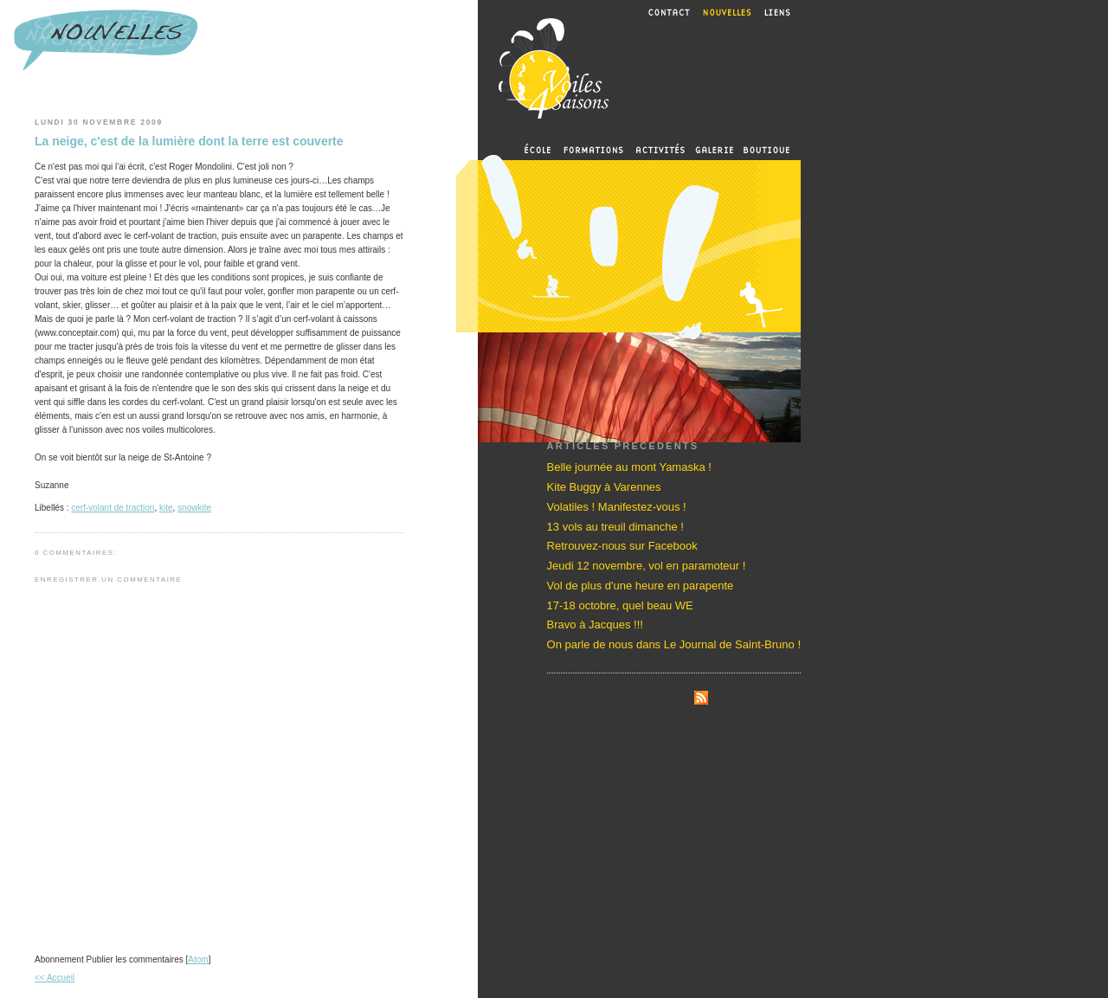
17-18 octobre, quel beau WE (620, 605)
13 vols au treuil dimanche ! (615, 526)
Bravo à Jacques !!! (595, 624)
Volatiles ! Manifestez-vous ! (616, 506)
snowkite (194, 507)
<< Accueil (54, 977)
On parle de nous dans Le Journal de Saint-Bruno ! (674, 644)
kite (166, 507)
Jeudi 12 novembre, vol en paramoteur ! (646, 565)
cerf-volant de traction (112, 507)
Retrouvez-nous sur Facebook (622, 545)
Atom (198, 959)
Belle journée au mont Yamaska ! (629, 466)
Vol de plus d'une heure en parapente (640, 585)
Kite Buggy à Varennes (604, 486)
